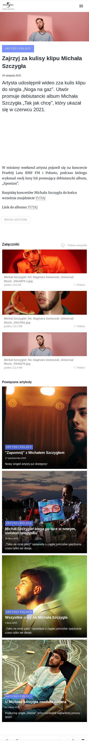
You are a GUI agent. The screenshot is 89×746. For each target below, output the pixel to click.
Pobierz (79, 285)
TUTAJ (40, 198)
